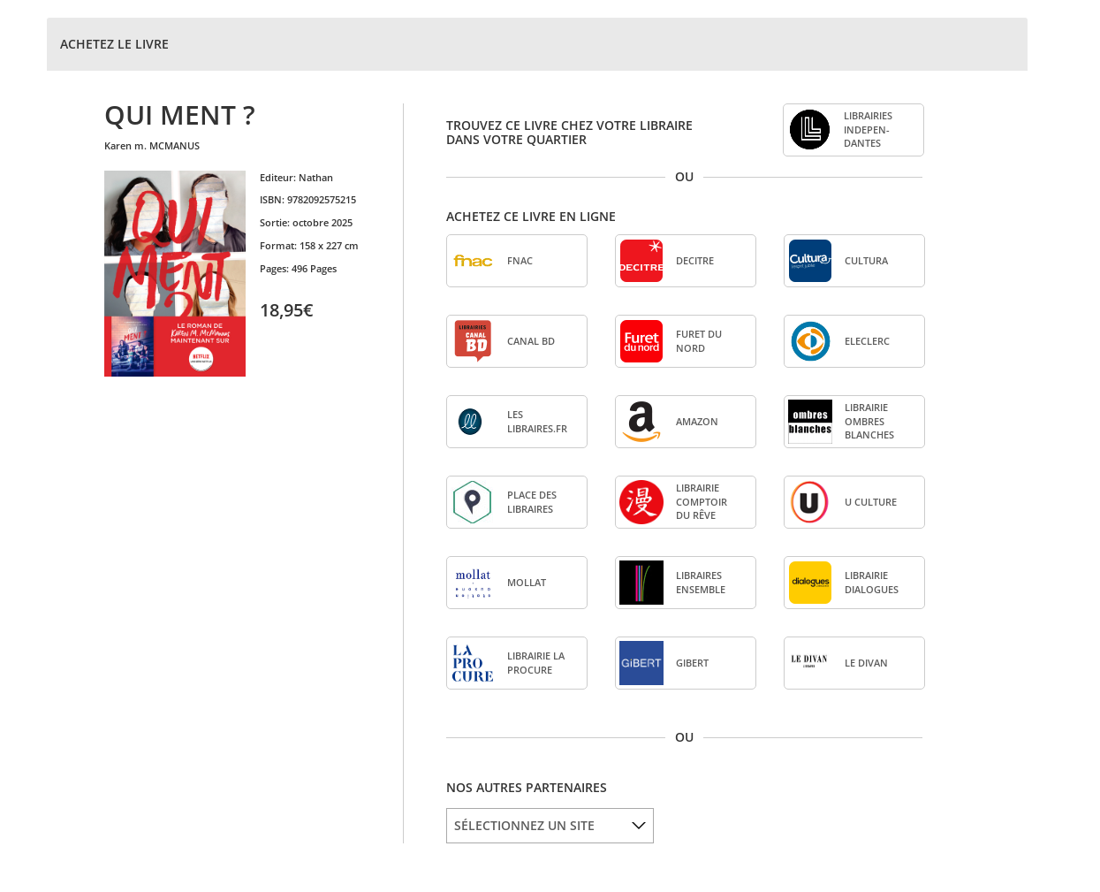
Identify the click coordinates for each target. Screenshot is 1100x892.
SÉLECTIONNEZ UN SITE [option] (524, 825)
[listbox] (550, 825)
